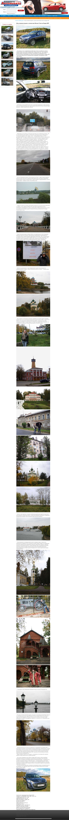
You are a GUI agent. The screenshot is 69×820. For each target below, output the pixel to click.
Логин (4, 9)
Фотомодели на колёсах (34, 18)
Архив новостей (12, 18)
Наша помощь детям (42, 18)
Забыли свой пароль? (11, 13)
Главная (16, 20)
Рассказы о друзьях (28, 15)
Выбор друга (21, 20)
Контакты (55, 18)
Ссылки (60, 18)
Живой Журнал (50, 18)
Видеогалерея (26, 18)
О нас (39, 15)
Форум (35, 15)
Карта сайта (55, 15)
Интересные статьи (19, 18)
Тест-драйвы (3, 15)
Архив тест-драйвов (4, 18)
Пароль (4, 11)
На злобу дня (20, 15)
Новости (9, 15)
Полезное (44, 15)
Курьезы (49, 15)
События (14, 15)
